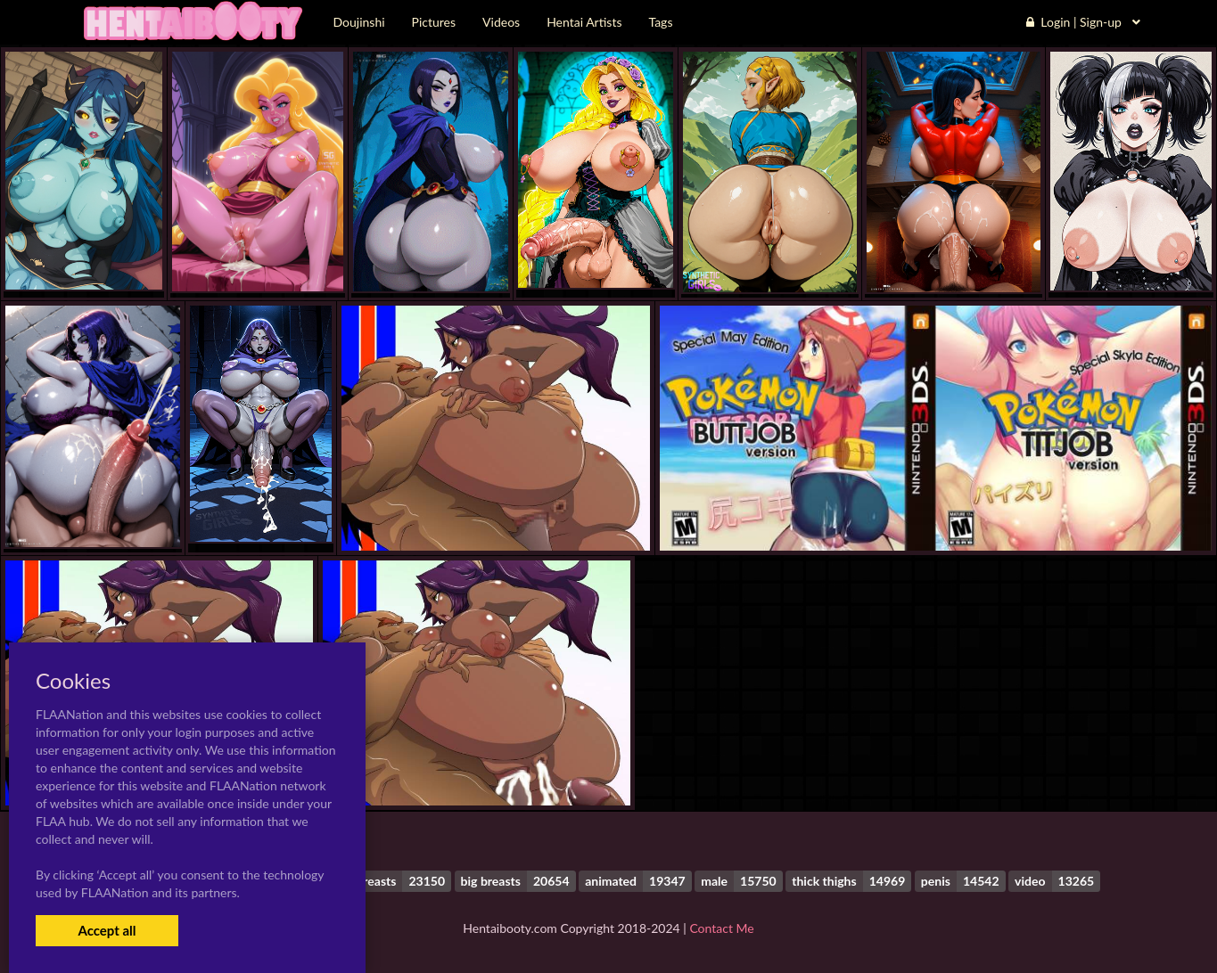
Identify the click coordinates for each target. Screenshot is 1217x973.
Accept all (107, 930)
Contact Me (721, 928)
